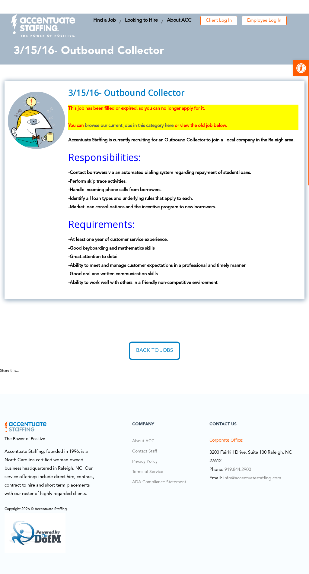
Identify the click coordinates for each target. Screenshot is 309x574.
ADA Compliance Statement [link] (159, 482)
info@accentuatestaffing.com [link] (252, 478)
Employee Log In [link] (264, 20)
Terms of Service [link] (147, 472)
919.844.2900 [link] (238, 470)
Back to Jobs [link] (154, 350)
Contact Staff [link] (144, 451)
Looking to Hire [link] (141, 20)
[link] (301, 68)
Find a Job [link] (104, 20)
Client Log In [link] (219, 20)
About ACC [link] (179, 20)
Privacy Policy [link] (145, 461)
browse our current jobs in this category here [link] (129, 126)
